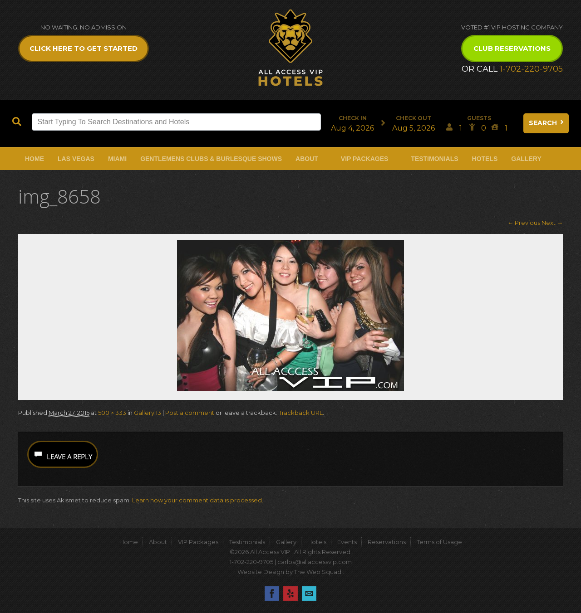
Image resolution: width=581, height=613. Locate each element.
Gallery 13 (147, 412)
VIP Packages (365, 158)
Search (547, 123)
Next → (552, 222)
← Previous (523, 222)
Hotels (485, 158)
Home (34, 158)
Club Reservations (512, 48)
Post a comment (189, 412)
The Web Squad (318, 571)
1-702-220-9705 (531, 69)
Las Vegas (76, 158)
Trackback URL (301, 412)
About (306, 158)
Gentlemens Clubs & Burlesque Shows (211, 158)
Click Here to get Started (84, 48)
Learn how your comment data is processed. (197, 500)
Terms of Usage (439, 541)
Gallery (526, 158)
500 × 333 (112, 412)
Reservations (387, 541)
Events (347, 541)
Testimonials (434, 158)
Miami (117, 158)
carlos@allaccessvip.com (314, 561)
